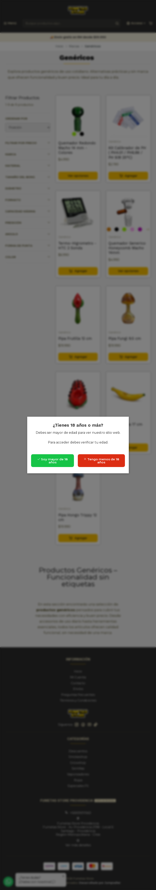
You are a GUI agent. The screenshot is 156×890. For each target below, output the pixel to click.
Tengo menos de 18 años (101, 460)
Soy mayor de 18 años (52, 460)
